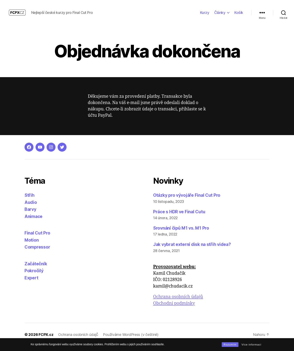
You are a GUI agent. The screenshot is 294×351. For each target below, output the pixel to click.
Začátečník (35, 268)
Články (219, 15)
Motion (31, 244)
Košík (238, 15)
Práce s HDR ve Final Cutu (179, 216)
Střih (29, 200)
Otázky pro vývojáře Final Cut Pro (186, 200)
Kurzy (204, 15)
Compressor (37, 251)
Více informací (251, 344)
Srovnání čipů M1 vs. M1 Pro (181, 232)
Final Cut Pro (37, 237)
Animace (33, 221)
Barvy (30, 214)
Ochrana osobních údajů (178, 301)
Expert (31, 282)
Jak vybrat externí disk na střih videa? (192, 249)
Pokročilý (33, 275)
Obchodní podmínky (174, 308)
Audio (30, 207)
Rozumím (230, 344)
